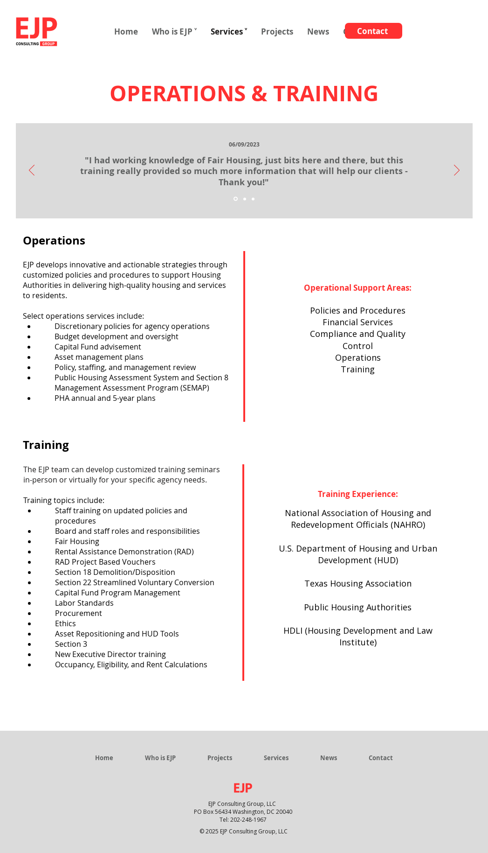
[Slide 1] (236, 199)
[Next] (457, 171)
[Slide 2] (244, 198)
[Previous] (31, 171)
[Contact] (373, 31)
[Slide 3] (253, 198)
